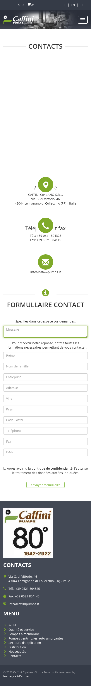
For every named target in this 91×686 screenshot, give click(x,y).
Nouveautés (17, 651)
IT (65, 5)
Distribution (17, 647)
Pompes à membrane (24, 634)
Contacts (15, 656)
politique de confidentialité (52, 468)
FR (82, 5)
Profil (12, 625)
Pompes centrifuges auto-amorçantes (36, 638)
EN (73, 5)
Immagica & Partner (16, 676)
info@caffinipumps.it (45, 272)
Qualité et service (21, 629)
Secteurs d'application (25, 643)
